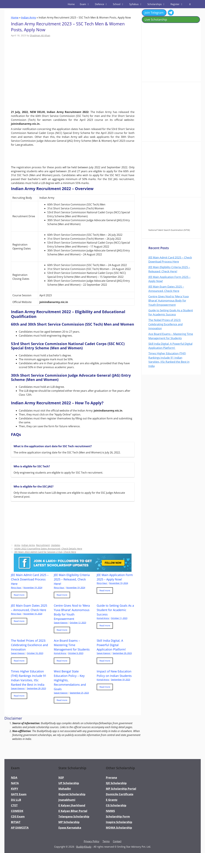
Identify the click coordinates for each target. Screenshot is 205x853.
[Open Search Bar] (190, 4)
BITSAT (15, 822)
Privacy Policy (91, 841)
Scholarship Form (118, 816)
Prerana (111, 777)
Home (71, 4)
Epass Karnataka (69, 827)
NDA (14, 777)
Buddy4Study (83, 846)
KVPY (14, 788)
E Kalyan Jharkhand (71, 805)
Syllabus (137, 4)
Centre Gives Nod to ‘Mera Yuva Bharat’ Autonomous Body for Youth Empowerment (168, 300)
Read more (19, 594)
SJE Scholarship (116, 783)
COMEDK (17, 811)
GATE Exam (19, 794)
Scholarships (157, 4)
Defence (102, 4)
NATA (15, 783)
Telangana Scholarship (73, 816)
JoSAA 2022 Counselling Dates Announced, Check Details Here (48, 548)
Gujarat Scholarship (71, 794)
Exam (86, 4)
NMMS (110, 811)
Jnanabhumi (66, 800)
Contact (117, 841)
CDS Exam (18, 816)
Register (178, 4)
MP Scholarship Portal (121, 788)
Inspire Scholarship (119, 822)
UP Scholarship (68, 783)
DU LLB (16, 800)
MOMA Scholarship (119, 827)
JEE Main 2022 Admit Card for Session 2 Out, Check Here (45, 551)
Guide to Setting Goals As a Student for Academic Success (115, 610)
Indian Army (28, 17)
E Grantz (111, 800)
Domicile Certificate (119, 794)
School (120, 4)
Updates (55, 545)
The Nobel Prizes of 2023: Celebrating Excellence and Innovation (29, 645)
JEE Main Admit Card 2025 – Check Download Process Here (30, 579)
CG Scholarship (116, 805)
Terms (106, 841)
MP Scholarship (69, 822)
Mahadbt (64, 788)
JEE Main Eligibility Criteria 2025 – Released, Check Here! (72, 579)
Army (17, 545)
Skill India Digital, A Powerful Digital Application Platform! (112, 645)
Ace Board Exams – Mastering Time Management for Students (72, 645)
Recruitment (43, 545)
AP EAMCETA (20, 827)
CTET (14, 805)
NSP (61, 777)
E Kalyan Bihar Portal (72, 811)
